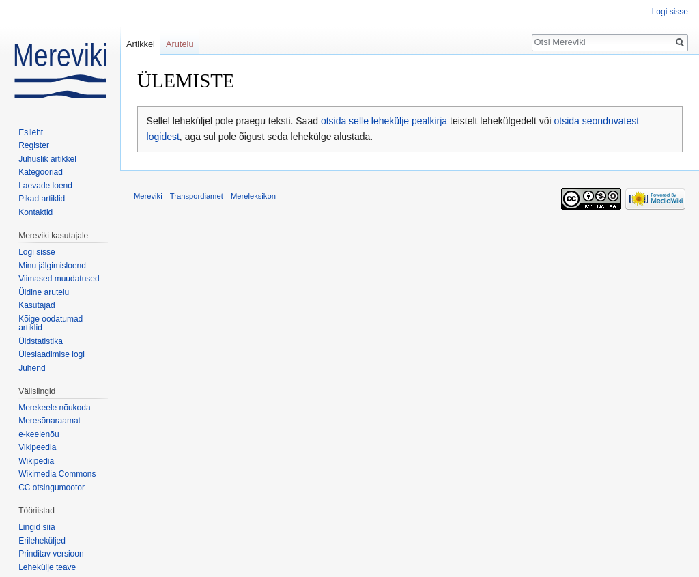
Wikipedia (36, 461)
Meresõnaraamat (49, 420)
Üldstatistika (40, 341)
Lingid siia (36, 527)
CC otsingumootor (51, 487)
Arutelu (180, 44)
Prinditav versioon (50, 554)
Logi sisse (670, 11)
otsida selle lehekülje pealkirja (384, 120)
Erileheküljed (42, 541)
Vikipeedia (37, 447)
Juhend (31, 368)
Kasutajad (36, 305)
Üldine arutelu (43, 292)
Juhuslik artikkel (47, 159)
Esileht (30, 132)
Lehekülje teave (47, 567)
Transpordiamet (196, 196)
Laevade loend (45, 186)
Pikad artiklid (41, 198)
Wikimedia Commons (57, 474)
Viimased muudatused (59, 278)
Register (33, 145)
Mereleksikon (253, 196)
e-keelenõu (38, 434)
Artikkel (140, 44)
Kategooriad (40, 172)
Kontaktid (35, 212)
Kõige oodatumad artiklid (50, 323)
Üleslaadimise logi (51, 354)
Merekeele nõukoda (54, 407)
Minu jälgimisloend (52, 265)
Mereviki (148, 196)
